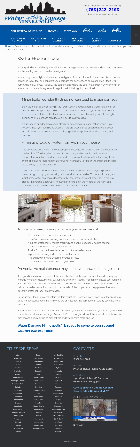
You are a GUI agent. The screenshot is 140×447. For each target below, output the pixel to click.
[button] (135, 35)
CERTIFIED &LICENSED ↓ (58, 40)
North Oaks (58, 361)
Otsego (58, 377)
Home (8, 46)
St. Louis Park (58, 416)
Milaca (38, 416)
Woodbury (58, 428)
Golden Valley (38, 377)
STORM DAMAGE (116, 30)
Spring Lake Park (58, 409)
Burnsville (18, 390)
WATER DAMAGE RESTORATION (26, 31)
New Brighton (58, 355)
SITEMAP (78, 425)
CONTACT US (115, 41)
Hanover (38, 384)
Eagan (38, 355)
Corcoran (18, 419)
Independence (39, 390)
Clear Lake (18, 406)
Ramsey (58, 387)
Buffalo (18, 387)
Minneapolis (39, 419)
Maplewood (38, 409)
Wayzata (58, 425)
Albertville (18, 358)
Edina (38, 365)
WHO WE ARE (70, 31)
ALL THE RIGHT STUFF (38, 40)
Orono (58, 374)
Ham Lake (38, 381)
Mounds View (38, 428)
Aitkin (18, 355)
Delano (18, 432)
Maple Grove (38, 406)
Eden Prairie (39, 361)
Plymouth (58, 381)
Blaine (18, 374)
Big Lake (17, 371)
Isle (38, 393)
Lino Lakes (38, 396)
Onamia (58, 371)
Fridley (38, 374)
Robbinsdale (58, 393)
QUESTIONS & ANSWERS (78, 40)
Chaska (18, 403)
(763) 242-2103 (81, 359)
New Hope (58, 358)
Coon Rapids (18, 416)
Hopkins (38, 387)
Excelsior (38, 371)
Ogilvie (58, 368)
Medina (39, 412)
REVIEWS (53, 31)
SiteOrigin (75, 441)
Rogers (58, 400)
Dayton (18, 425)
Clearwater (17, 409)
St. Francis (58, 412)
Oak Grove (58, 365)
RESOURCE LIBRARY (96, 40)
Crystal (18, 422)
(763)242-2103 (102, 10)
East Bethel (38, 358)
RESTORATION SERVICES (17, 40)
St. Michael (58, 419)
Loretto (39, 403)
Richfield (58, 390)
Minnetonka (38, 422)
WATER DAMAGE (87, 30)
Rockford (58, 396)
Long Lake (38, 400)
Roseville (58, 403)
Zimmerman (58, 432)
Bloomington (18, 377)
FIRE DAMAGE (102, 30)
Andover (18, 361)
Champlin (18, 396)
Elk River (38, 368)
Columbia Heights (18, 412)
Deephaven (18, 428)
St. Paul (58, 422)
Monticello (38, 425)
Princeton (58, 384)
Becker (18, 368)
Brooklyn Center (17, 381)
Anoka (17, 365)
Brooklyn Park (17, 384)
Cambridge (17, 393)
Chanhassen (18, 400)
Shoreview (58, 406)
